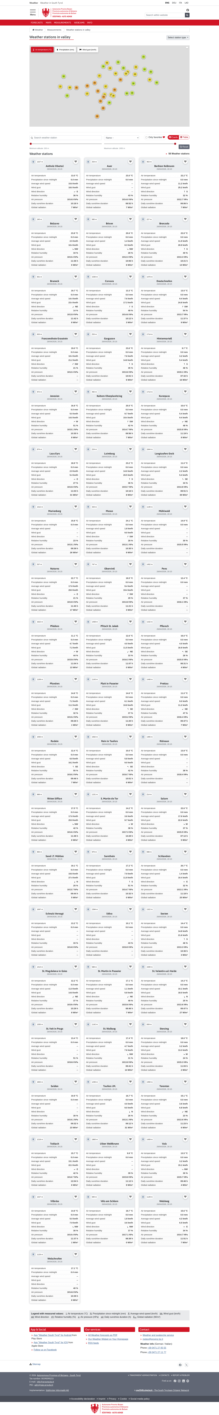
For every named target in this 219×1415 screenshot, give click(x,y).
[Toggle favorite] (75, 161)
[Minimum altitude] (65, 143)
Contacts (164, 1375)
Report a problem (180, 1375)
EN (167, 3)
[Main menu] (32, 12)
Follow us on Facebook (45, 1349)
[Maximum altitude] (140, 143)
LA (186, 3)
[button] (188, 10)
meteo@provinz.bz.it (153, 1339)
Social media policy (139, 1398)
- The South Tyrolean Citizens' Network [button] (161, 1390)
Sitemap (36, 1364)
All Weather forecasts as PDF (102, 1335)
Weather (37, 30)
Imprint (101, 1398)
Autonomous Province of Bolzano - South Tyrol (59, 1375)
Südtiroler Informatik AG (57, 1390)
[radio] (42, 49)
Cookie (122, 1398)
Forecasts (37, 22)
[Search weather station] (65, 138)
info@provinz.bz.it (45, 1381)
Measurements (63, 22)
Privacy (111, 1398)
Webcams (79, 22)
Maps (48, 22)
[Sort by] (121, 138)
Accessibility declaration (82, 1398)
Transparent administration (142, 1375)
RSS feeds (93, 1343)
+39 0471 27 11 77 (156, 1352)
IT (180, 3)
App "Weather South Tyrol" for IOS (51, 1342)
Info (89, 22)
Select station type (177, 37)
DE (174, 3)
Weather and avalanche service (158, 1335)
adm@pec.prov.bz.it (43, 1384)
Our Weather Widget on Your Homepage (108, 1339)
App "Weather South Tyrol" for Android (53, 1335)
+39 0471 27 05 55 (156, 1347)
